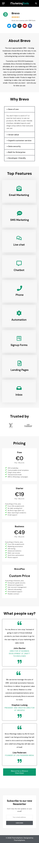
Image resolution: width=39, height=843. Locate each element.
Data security (14, 146)
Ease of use (13, 109)
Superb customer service (19, 140)
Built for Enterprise (16, 152)
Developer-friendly (17, 158)
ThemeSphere (19, 840)
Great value (13, 134)
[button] (19, 109)
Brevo (16, 13)
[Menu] (3, 3)
